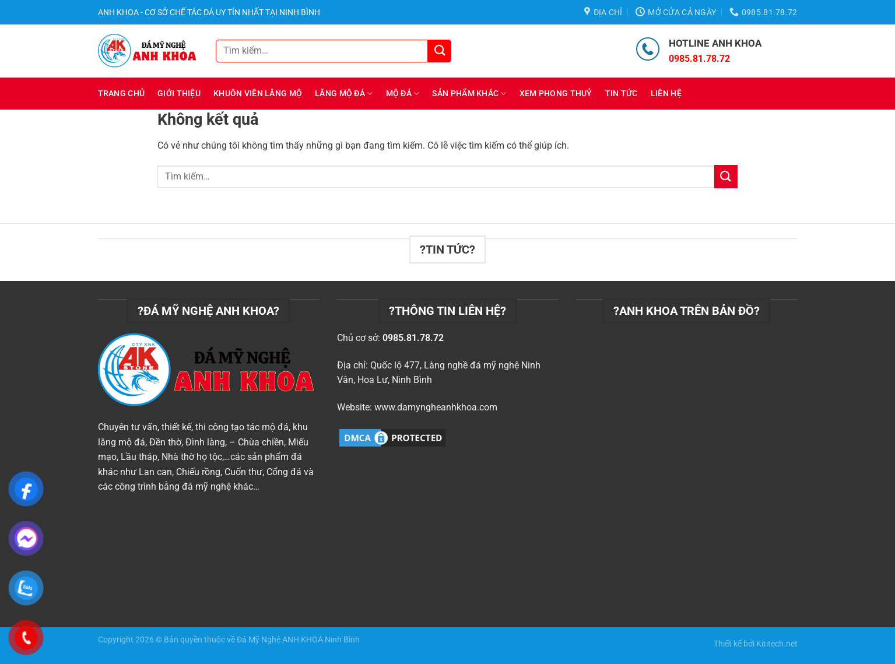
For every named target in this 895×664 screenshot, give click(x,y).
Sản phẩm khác (469, 93)
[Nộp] (439, 51)
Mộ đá (403, 93)
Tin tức (621, 94)
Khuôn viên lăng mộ (257, 94)
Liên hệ (666, 94)
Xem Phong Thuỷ (556, 94)
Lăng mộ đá (344, 93)
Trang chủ (121, 94)
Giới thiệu (179, 94)
